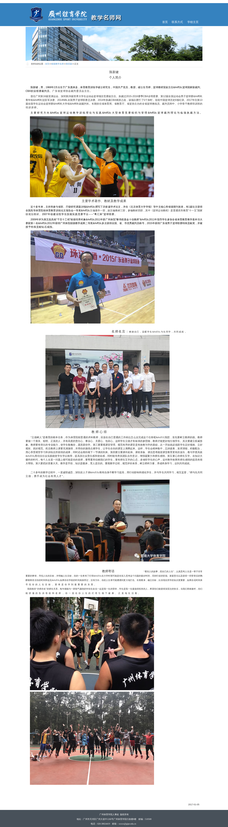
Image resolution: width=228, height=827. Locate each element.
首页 (165, 22)
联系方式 (177, 22)
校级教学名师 (57, 64)
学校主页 (193, 22)
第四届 (69, 64)
